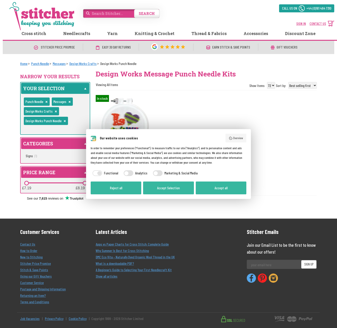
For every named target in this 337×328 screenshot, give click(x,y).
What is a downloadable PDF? (115, 263)
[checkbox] (104, 173)
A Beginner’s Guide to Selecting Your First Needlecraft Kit (134, 270)
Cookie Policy (78, 318)
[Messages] (59, 63)
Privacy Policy (54, 318)
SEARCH (147, 13)
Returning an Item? (33, 295)
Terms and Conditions (34, 302)
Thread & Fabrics (209, 33)
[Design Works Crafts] (83, 63)
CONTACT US (318, 23)
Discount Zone (300, 33)
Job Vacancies (30, 318)
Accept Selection (168, 188)
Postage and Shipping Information (43, 289)
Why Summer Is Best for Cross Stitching (122, 250)
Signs (31, 156)
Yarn (112, 33)
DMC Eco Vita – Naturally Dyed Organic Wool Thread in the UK (135, 257)
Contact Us (27, 244)
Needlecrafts (76, 33)
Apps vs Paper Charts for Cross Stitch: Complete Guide (132, 244)
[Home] (23, 63)
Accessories (256, 33)
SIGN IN (301, 23)
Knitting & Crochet (154, 33)
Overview (236, 138)
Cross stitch (34, 33)
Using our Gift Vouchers (36, 276)
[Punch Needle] (40, 63)
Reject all (116, 188)
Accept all (221, 188)
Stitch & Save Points (34, 270)
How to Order (28, 250)
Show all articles (106, 276)
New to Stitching (31, 257)
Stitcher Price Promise (35, 263)
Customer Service (32, 282)
